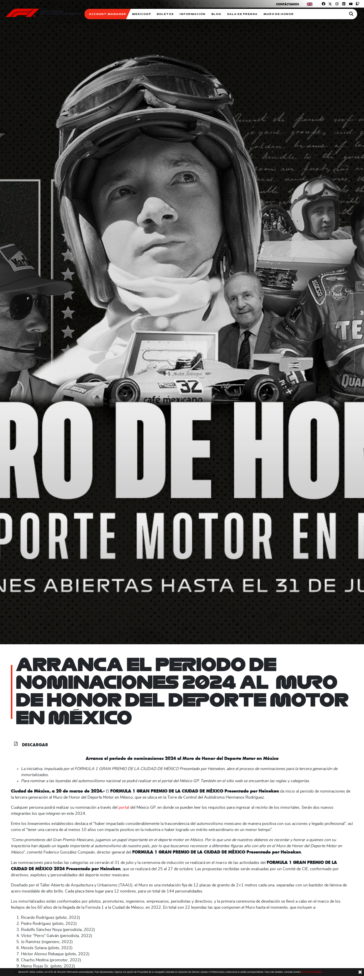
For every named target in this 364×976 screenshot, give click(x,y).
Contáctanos (287, 4)
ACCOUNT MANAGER (107, 14)
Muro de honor (278, 14)
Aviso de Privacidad (311, 972)
